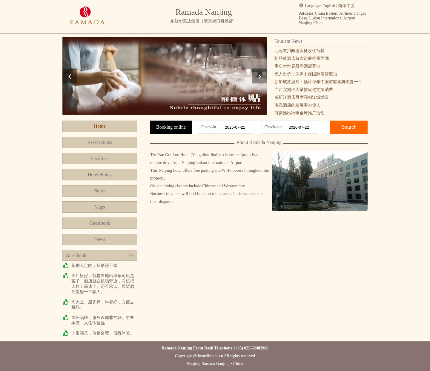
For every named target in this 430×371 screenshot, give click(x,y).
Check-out (273, 127)
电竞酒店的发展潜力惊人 (297, 105)
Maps (99, 206)
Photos (99, 190)
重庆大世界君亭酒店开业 (297, 66)
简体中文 (346, 6)
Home (99, 126)
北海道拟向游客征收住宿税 (299, 50)
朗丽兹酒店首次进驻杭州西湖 (301, 58)
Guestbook (99, 223)
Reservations (99, 142)
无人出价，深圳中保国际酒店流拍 (305, 74)
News (99, 239)
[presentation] (69, 76)
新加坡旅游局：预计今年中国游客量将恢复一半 (318, 82)
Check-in (208, 127)
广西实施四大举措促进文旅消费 (303, 89)
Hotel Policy (100, 174)
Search (349, 127)
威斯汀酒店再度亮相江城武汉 (301, 97)
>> (131, 255)
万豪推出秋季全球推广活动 (299, 113)
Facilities (100, 158)
